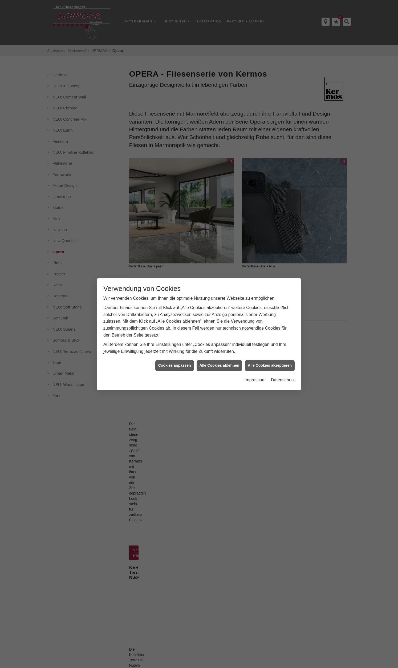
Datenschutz (283, 380)
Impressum (255, 380)
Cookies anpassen (174, 365)
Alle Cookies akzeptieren (270, 365)
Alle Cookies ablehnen (219, 365)
